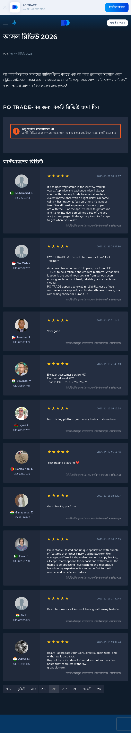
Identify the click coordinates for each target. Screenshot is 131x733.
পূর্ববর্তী (21, 689)
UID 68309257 (21, 268)
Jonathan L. (24, 337)
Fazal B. (24, 556)
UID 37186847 (22, 517)
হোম (5, 54)
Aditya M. (24, 659)
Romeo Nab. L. (24, 469)
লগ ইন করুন (117, 22)
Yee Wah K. (24, 263)
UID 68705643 (21, 620)
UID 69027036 (22, 474)
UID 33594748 (21, 385)
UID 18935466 (21, 664)
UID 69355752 (21, 430)
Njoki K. (24, 425)
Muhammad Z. (24, 193)
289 (33, 689)
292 (64, 689)
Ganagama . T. (24, 512)
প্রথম (8, 689)
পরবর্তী (87, 689)
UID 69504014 (22, 198)
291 (54, 689)
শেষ (99, 689)
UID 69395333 (21, 342)
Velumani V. (24, 381)
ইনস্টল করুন (116, 7)
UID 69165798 (21, 561)
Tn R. (24, 615)
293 (74, 689)
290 (43, 689)
